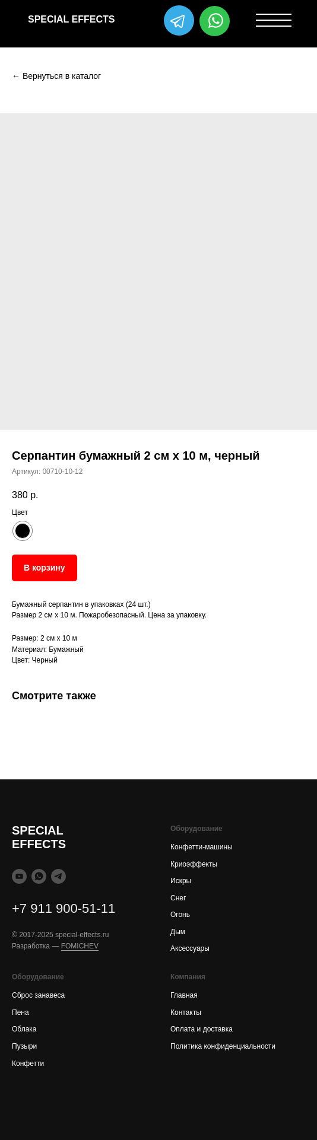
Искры (180, 881)
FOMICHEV (80, 946)
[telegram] (58, 876)
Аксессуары (190, 948)
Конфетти (28, 1063)
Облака (24, 1029)
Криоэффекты (193, 864)
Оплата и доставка (201, 1029)
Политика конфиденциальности (222, 1046)
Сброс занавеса (38, 995)
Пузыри (24, 1046)
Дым (177, 932)
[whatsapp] (38, 876)
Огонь (180, 914)
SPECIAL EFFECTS (71, 19)
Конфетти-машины (201, 847)
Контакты (185, 1012)
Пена (20, 1012)
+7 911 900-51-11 (63, 908)
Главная (184, 995)
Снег (178, 898)
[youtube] (19, 876)
